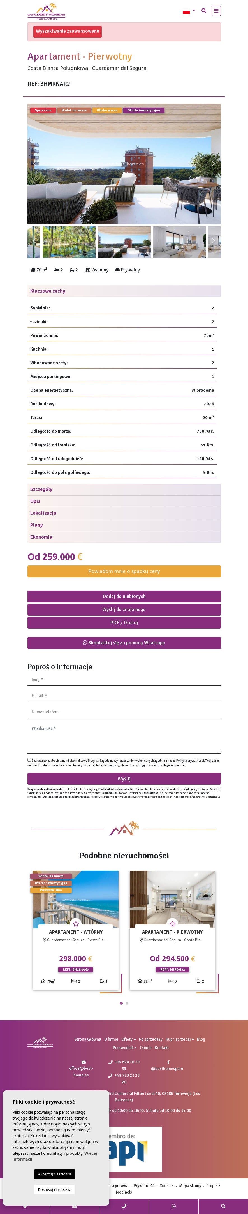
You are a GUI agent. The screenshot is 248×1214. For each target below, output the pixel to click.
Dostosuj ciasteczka (54, 1189)
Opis (35, 501)
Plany (36, 525)
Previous (34, 164)
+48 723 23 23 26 (124, 1079)
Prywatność (144, 1185)
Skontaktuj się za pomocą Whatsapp (124, 643)
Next (214, 164)
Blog (201, 1039)
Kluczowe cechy (47, 291)
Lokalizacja (43, 513)
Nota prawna (116, 1185)
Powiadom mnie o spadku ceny (124, 571)
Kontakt (162, 1047)
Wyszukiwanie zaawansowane (67, 31)
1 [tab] (121, 1003)
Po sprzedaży (151, 1039)
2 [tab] (127, 1003)
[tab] (124, 291)
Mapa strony (190, 1185)
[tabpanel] (76, 932)
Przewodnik (123, 1047)
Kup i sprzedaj (178, 1039)
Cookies (166, 1185)
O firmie (111, 1039)
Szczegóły (41, 489)
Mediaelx (124, 1192)
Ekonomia (41, 537)
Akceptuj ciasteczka (54, 1174)
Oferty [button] (127, 1039)
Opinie (146, 1047)
